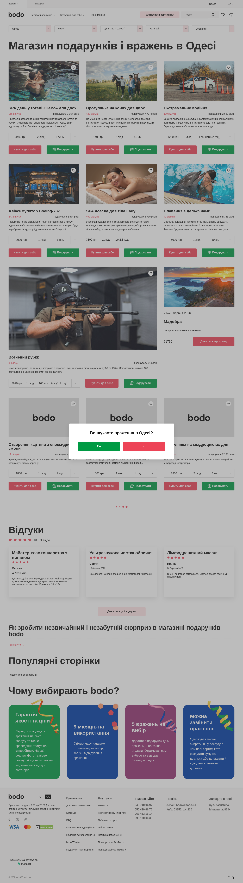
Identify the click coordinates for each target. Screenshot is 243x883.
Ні (144, 446)
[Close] (169, 428)
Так (99, 446)
